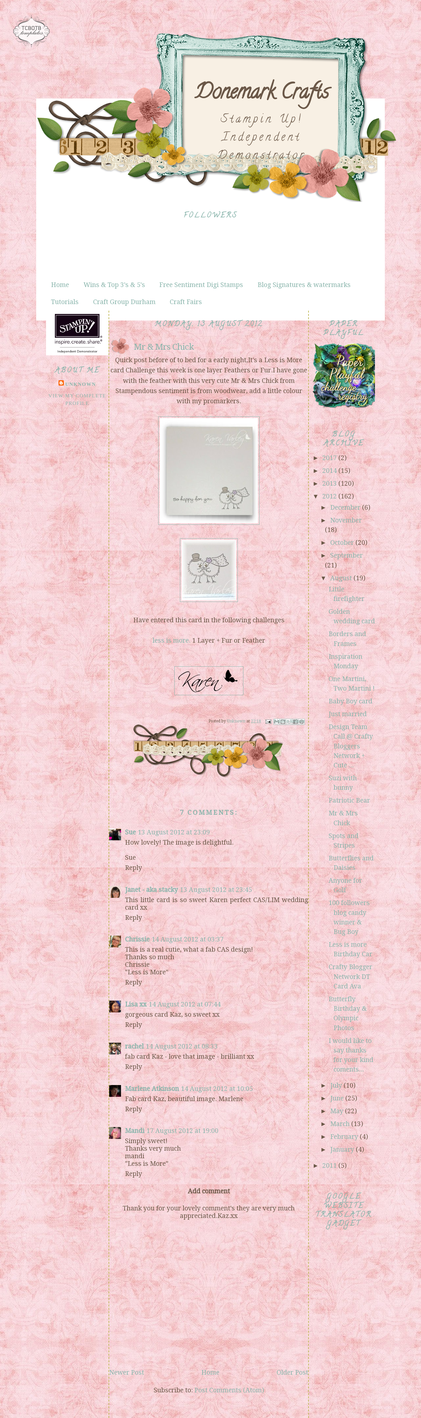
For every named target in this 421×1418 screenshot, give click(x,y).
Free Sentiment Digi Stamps (201, 285)
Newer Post (126, 1372)
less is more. (171, 640)
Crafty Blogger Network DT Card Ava (350, 976)
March (340, 1124)
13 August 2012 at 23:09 (174, 832)
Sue (130, 832)
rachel (134, 1046)
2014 (330, 471)
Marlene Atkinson (152, 1089)
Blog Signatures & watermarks (304, 285)
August (342, 578)
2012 (330, 496)
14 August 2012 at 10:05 (217, 1089)
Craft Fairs (186, 302)
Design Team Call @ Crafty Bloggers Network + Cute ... (351, 746)
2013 (330, 483)
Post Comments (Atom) (229, 1390)
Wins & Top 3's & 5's (114, 285)
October (343, 542)
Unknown (80, 384)
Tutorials (65, 302)
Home (60, 285)
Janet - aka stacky (151, 890)
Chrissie (137, 939)
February (345, 1137)
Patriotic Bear (349, 800)
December (346, 507)
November (346, 520)
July (337, 1085)
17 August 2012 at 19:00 (182, 1131)
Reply (133, 868)
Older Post (292, 1372)
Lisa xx (136, 1004)
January (343, 1149)
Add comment (209, 1191)
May (337, 1111)
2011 (330, 1165)
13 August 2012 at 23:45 (216, 890)
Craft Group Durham (124, 302)
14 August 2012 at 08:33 (182, 1046)
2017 (330, 458)
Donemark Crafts (262, 94)
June (337, 1098)
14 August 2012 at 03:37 (188, 939)
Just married (348, 714)
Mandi (134, 1131)
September (346, 555)
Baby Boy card (350, 701)
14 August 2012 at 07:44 (185, 1004)
